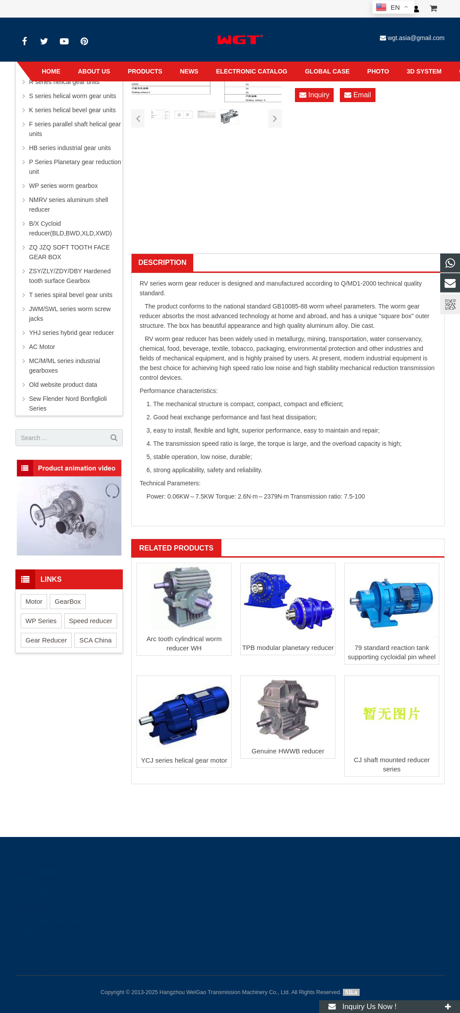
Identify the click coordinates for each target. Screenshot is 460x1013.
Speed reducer (90, 620)
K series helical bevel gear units (72, 110)
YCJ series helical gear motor (184, 760)
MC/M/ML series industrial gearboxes (64, 365)
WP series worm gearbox (63, 185)
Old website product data (63, 384)
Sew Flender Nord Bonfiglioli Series (68, 403)
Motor (34, 601)
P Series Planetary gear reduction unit (75, 166)
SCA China (95, 640)
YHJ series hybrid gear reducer (71, 332)
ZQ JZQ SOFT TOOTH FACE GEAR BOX (69, 252)
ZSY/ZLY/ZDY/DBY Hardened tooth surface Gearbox (69, 276)
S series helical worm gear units (72, 95)
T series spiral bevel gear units (71, 294)
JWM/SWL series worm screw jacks (69, 313)
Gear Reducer (46, 640)
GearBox (68, 601)
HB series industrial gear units (70, 147)
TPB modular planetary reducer (288, 647)
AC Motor (42, 346)
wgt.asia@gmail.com (416, 37)
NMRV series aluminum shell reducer (68, 204)
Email (357, 95)
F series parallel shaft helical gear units (75, 129)
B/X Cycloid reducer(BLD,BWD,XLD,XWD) (70, 228)
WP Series (41, 620)
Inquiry (314, 95)
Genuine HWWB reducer (288, 751)
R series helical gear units (64, 81)
